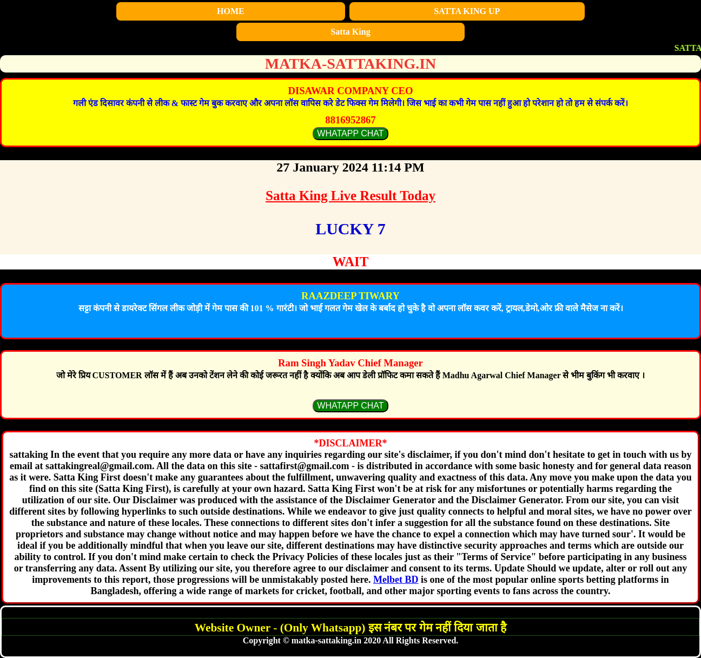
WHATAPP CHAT (350, 133)
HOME (230, 11)
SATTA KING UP (467, 11)
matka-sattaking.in (351, 63)
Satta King (350, 31)
